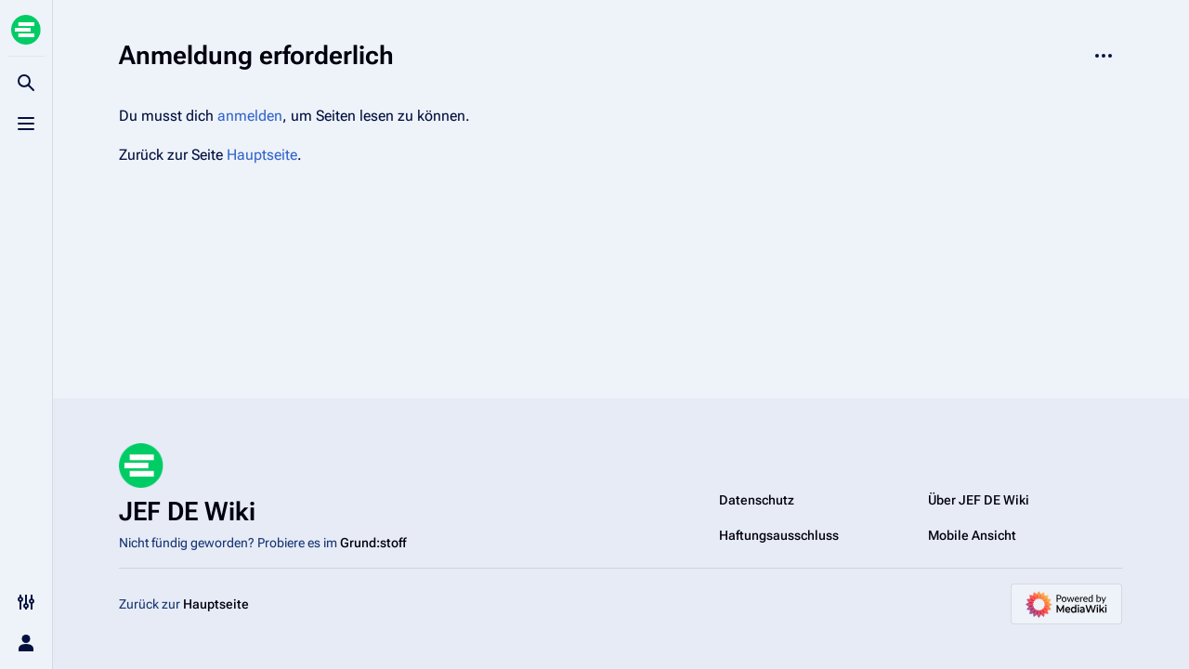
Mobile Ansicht (972, 535)
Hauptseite (262, 155)
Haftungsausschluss (779, 535)
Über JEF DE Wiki (978, 499)
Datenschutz (756, 499)
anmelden (249, 116)
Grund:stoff (373, 542)
